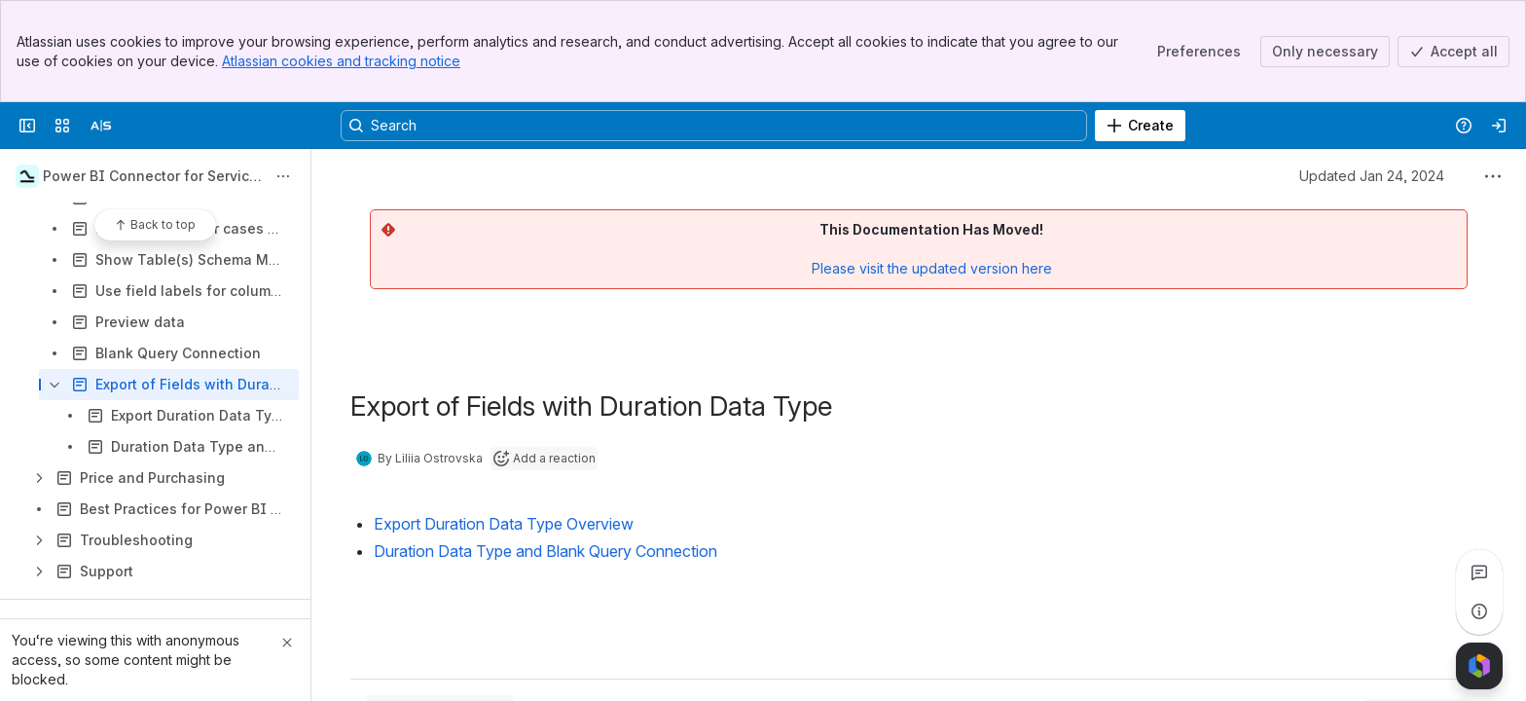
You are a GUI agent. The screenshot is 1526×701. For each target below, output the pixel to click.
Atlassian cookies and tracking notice (341, 61)
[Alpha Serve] (101, 125)
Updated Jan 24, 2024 (1371, 175)
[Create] (1140, 125)
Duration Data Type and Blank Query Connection (545, 551)
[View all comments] (1479, 572)
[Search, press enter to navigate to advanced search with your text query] (714, 125)
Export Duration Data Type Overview (504, 524)
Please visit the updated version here (932, 268)
